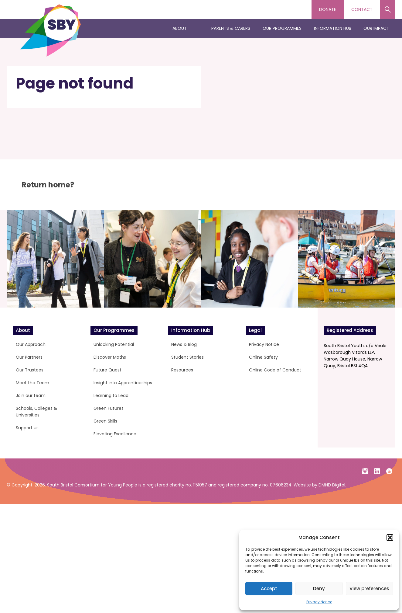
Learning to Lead (111, 395)
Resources (182, 370)
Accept (269, 588)
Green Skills (105, 421)
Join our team (31, 395)
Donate (327, 9)
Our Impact (376, 28)
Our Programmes (282, 28)
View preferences (369, 588)
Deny (319, 588)
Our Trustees (29, 370)
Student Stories (187, 357)
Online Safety (263, 357)
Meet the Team (32, 383)
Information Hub (332, 28)
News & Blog (184, 344)
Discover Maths (110, 357)
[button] (390, 538)
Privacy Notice (319, 601)
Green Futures (109, 408)
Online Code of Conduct (275, 370)
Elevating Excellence (115, 434)
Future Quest (107, 370)
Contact (362, 9)
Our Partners (29, 357)
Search (387, 9)
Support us (27, 428)
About (179, 28)
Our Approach (31, 344)
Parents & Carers (230, 28)
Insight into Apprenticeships (123, 383)
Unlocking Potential (114, 344)
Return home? (48, 185)
